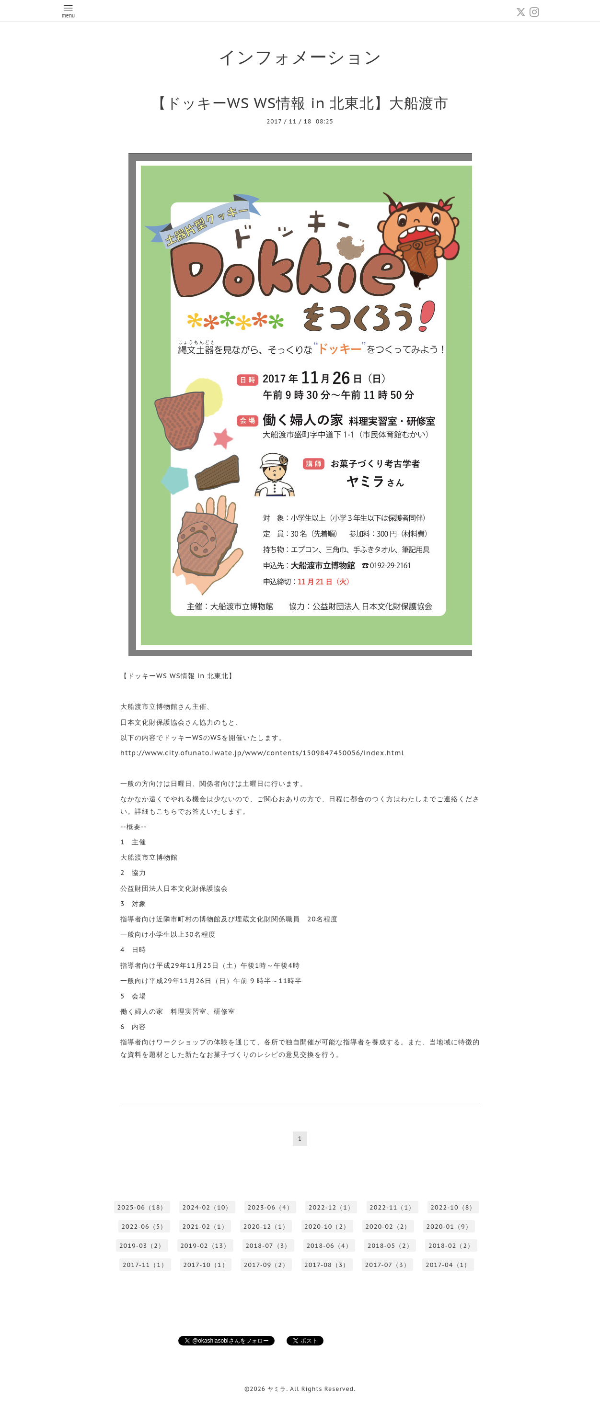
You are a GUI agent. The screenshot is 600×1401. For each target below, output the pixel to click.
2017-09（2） (266, 1265)
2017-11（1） (145, 1265)
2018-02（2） (451, 1246)
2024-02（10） (207, 1207)
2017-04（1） (448, 1265)
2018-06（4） (329, 1246)
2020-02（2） (388, 1226)
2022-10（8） (453, 1207)
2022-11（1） (392, 1207)
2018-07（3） (268, 1246)
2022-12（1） (331, 1207)
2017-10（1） (205, 1265)
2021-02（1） (205, 1226)
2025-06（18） (142, 1207)
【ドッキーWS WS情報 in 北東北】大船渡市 (300, 102)
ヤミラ (276, 1388)
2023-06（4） (270, 1207)
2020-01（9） (449, 1226)
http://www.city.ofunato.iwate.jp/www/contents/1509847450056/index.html (262, 753)
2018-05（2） (390, 1246)
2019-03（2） (142, 1246)
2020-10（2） (327, 1226)
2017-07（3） (387, 1265)
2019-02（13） (205, 1246)
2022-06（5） (144, 1226)
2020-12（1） (266, 1226)
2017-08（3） (326, 1265)
